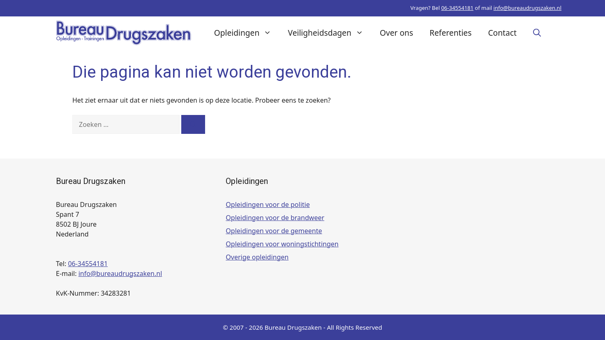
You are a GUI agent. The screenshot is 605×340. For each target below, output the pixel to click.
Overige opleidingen (257, 257)
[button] (537, 32)
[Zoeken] (193, 124)
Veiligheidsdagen (330, 32)
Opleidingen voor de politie (267, 204)
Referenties (450, 32)
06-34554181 (457, 7)
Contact (502, 32)
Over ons (396, 32)
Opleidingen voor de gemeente (274, 230)
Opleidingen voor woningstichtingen (282, 243)
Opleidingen (247, 32)
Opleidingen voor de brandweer (275, 217)
